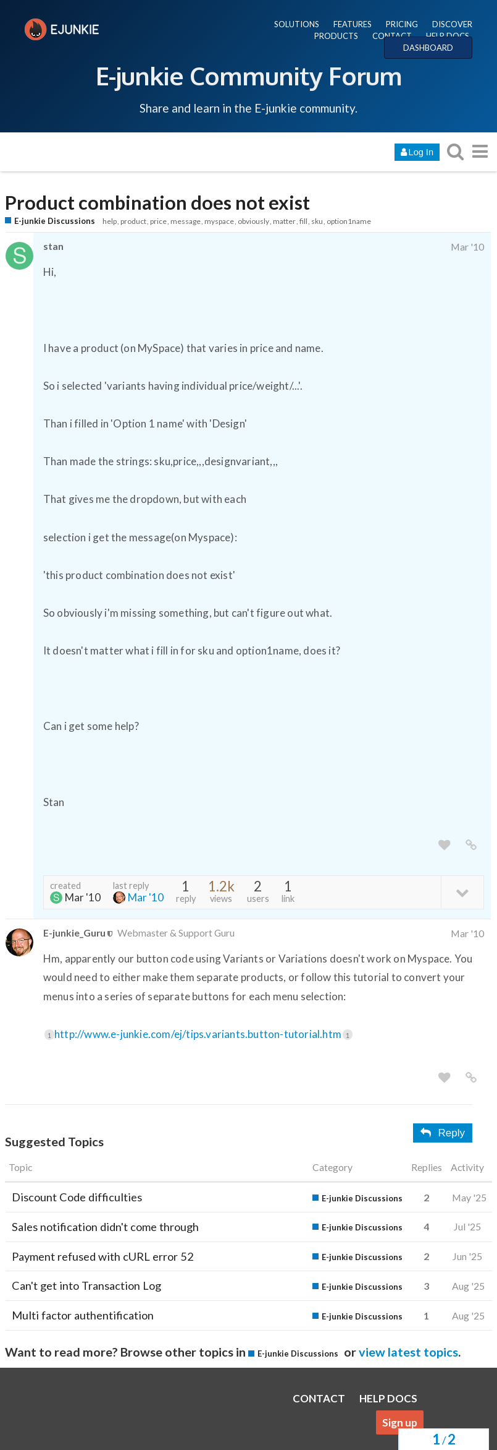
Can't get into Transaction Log (86, 1285)
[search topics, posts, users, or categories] (455, 151)
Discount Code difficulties (77, 1197)
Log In (417, 152)
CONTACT (392, 36)
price (158, 221)
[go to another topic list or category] (479, 151)
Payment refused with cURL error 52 (103, 1256)
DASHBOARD (428, 48)
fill (303, 221)
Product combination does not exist (157, 202)
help (109, 221)
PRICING (402, 24)
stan (53, 246)
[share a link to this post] (471, 845)
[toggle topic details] (462, 891)
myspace (219, 221)
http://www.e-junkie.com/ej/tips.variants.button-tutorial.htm (203, 1033)
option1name (349, 221)
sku (317, 221)
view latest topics (408, 1351)
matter (284, 221)
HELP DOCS (447, 36)
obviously (253, 221)
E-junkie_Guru (74, 932)
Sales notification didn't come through (105, 1226)
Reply (442, 1133)
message (185, 221)
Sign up (399, 1422)
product (133, 221)
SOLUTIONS (296, 24)
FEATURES (352, 24)
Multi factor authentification (83, 1315)
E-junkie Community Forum (249, 75)
